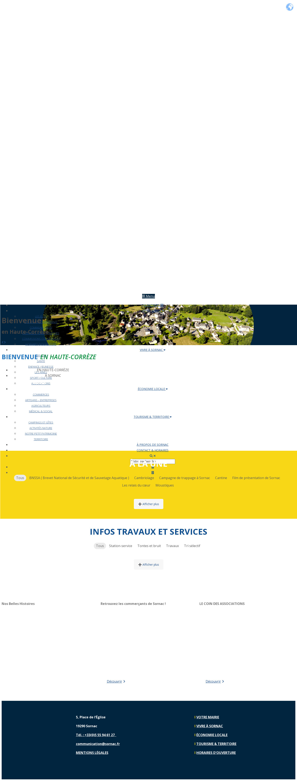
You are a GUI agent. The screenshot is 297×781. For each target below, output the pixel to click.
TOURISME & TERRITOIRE (227, 382)
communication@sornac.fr (98, 744)
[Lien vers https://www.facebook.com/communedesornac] (282, 716)
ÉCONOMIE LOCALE (162, 382)
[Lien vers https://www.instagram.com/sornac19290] (282, 730)
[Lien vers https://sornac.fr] (148, 290)
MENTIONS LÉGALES (92, 752)
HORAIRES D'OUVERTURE (216, 752)
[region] (50, 642)
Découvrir (116, 681)
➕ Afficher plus (148, 504)
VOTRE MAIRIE (32, 382)
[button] (3, 342)
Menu (148, 296)
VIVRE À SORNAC (152, 350)
